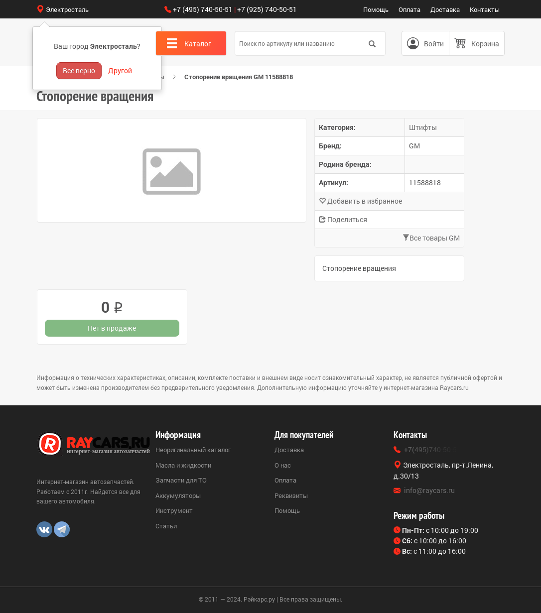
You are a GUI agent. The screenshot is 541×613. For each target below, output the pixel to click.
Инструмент (174, 510)
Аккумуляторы (178, 495)
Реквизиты (291, 495)
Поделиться (343, 219)
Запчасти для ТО (181, 480)
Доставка (445, 9)
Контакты (485, 9)
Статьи (166, 525)
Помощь (376, 9)
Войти (434, 43)
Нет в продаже (112, 328)
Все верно (79, 70)
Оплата (409, 9)
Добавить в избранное (360, 201)
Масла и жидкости (183, 465)
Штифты (423, 127)
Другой (120, 70)
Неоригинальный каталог (193, 449)
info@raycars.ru (429, 490)
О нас (282, 465)
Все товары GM (431, 238)
